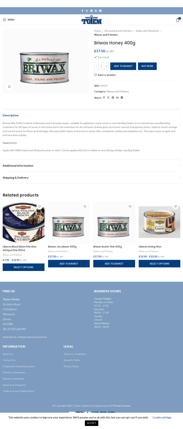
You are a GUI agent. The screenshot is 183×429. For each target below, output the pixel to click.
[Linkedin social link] (96, 10)
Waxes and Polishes (106, 34)
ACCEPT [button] (91, 423)
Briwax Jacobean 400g (63, 246)
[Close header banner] (178, 3)
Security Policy (72, 360)
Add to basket (123, 66)
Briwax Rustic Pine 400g (108, 246)
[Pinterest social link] (91, 10)
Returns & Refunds (13, 378)
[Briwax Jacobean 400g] (69, 222)
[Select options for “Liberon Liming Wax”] (159, 263)
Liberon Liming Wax (151, 246)
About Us (8, 353)
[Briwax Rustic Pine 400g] (114, 222)
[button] (69, 263)
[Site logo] (91, 19)
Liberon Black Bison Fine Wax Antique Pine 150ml (21, 248)
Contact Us (9, 360)
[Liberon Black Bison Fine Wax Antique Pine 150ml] (23, 222)
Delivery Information (14, 372)
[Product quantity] (101, 66)
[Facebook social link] (82, 10)
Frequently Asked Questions (19, 366)
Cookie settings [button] (162, 417)
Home (97, 30)
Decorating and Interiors (118, 30)
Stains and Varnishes (147, 30)
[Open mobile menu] (8, 19)
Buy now (147, 66)
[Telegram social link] (100, 10)
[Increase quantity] (106, 66)
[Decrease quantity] (96, 66)
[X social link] (87, 10)
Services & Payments (14, 384)
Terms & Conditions (75, 353)
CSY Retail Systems (120, 405)
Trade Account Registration (18, 390)
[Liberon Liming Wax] (159, 222)
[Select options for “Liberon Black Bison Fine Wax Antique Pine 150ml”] (23, 267)
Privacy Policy (71, 366)
